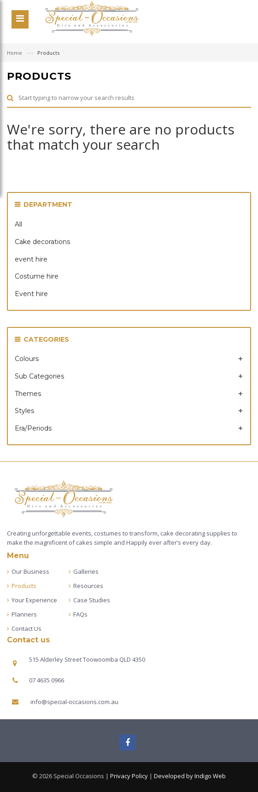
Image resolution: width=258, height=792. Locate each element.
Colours (27, 359)
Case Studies (91, 600)
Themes (28, 394)
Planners (24, 614)
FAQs (80, 614)
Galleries (86, 571)
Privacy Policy (129, 776)
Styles (24, 411)
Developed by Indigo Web (190, 776)
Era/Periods (33, 428)
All (18, 224)
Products (24, 586)
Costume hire (37, 276)
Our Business (30, 571)
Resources (88, 586)
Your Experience (34, 600)
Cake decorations (42, 242)
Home (15, 52)
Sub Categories (39, 376)
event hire (31, 259)
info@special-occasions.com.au (74, 702)
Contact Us (26, 628)
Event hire (31, 294)
